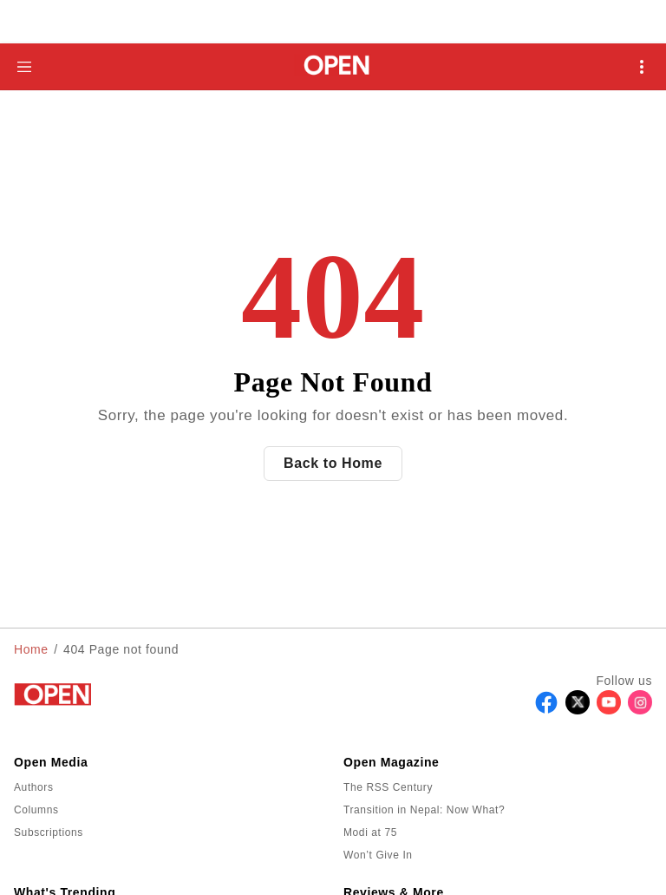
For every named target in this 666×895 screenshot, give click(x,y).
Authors (34, 787)
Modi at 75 (370, 832)
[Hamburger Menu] (24, 66)
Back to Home (333, 463)
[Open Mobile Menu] (641, 66)
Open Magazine (391, 762)
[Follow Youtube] (609, 709)
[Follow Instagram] (640, 709)
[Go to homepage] (333, 66)
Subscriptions (48, 832)
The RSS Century (388, 787)
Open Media (51, 762)
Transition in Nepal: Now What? (424, 810)
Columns (36, 810)
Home (31, 649)
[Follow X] (577, 709)
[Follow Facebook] (546, 709)
